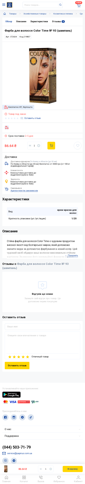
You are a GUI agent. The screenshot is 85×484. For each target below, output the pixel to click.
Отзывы (58, 21)
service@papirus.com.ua (17, 453)
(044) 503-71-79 (16, 447)
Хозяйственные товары (35, 14)
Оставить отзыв (30, 118)
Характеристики (39, 21)
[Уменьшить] (30, 145)
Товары (12, 14)
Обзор (8, 21)
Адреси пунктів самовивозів (24, 191)
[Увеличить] (38, 145)
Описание (21, 21)
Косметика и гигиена (63, 14)
